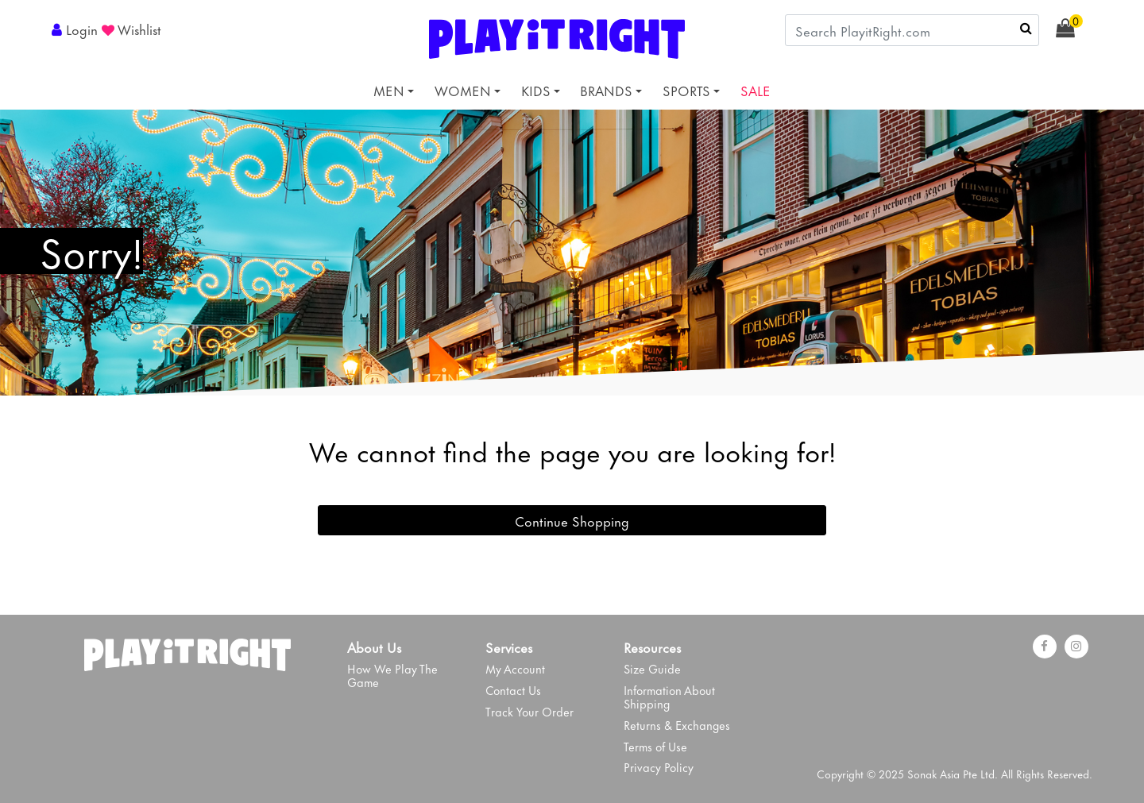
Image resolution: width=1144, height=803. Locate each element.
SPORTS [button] (686, 89)
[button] (77, 28)
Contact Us (513, 690)
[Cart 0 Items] (1074, 28)
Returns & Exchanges (677, 725)
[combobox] (912, 30)
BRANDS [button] (606, 89)
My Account (515, 668)
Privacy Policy (659, 767)
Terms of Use (655, 746)
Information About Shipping (669, 696)
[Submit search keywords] (1026, 27)
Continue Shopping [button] (572, 520)
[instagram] (1076, 646)
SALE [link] (755, 89)
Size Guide (652, 668)
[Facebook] (1045, 646)
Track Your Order (529, 711)
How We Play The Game (392, 675)
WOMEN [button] (463, 89)
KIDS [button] (536, 89)
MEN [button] (388, 89)
